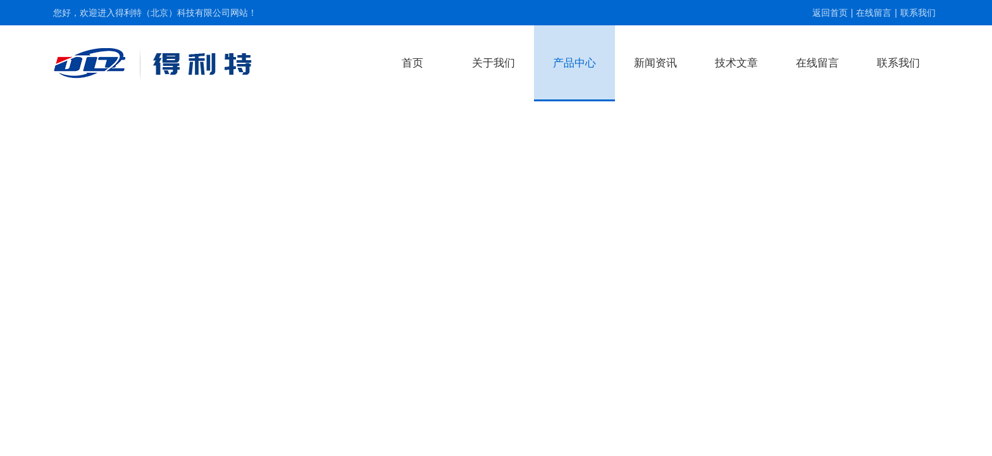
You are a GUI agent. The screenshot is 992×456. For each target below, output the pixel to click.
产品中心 (574, 63)
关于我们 (493, 63)
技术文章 (736, 63)
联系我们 (918, 13)
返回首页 (830, 13)
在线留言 (873, 13)
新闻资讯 (655, 63)
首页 (412, 63)
